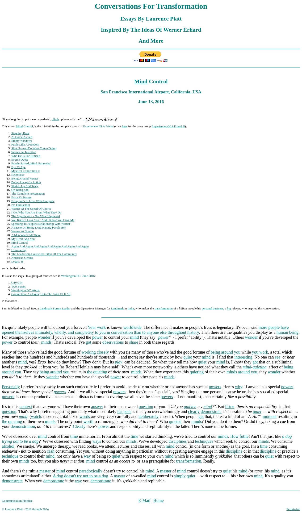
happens (124, 411)
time (74, 436)
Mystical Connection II (25, 171)
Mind (140, 81)
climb (55, 119)
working (89, 352)
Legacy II (17, 261)
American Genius (22, 257)
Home (158, 500)
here (124, 126)
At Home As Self (21, 137)
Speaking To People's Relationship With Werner (40, 223)
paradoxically (90, 471)
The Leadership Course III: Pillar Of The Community (44, 254)
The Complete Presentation (28, 193)
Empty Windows (21, 140)
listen (229, 406)
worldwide (132, 327)
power (97, 337)
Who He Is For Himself (25, 156)
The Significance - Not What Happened (35, 216)
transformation (164, 308)
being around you (225, 352)
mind (134, 337)
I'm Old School (20, 205)
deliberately (148, 416)
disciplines (177, 441)
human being (287, 332)
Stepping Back (20, 133)
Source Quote (19, 159)
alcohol (8, 446)
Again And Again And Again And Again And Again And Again (50, 246)
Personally (11, 386)
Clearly (79, 426)
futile (243, 436)
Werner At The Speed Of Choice (31, 208)
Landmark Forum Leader (55, 308)
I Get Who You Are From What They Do (36, 212)
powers (215, 386)
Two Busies (18, 286)
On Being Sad (20, 190)
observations (113, 342)
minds (46, 342)
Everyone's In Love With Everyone (33, 201)
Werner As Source (22, 231)
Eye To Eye (18, 167)
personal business (212, 308)
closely (103, 352)
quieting (259, 367)
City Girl (16, 282)
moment (270, 416)
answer (97, 406)
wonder (44, 337)
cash (50, 451)
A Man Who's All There (26, 235)
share (133, 342)
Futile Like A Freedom (25, 144)
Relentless (17, 174)
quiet (188, 357)
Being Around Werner (24, 178)
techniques (204, 441)
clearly (194, 411)
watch (36, 416)
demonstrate (211, 411)
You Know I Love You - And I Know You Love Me (42, 220)
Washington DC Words (25, 290)
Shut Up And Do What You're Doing (33, 148)
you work (260, 352)
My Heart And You (23, 239)
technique (10, 456)
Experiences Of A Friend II (168, 126)
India (131, 308)
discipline (234, 451)
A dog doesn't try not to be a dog (80, 476)
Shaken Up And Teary (24, 186)
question (146, 406)
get (201, 416)
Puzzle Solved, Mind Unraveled (30, 163)
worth (88, 421)
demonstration (23, 426)
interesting (243, 357)
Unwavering (18, 250)
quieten (190, 406)
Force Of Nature (21, 197)
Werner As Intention (23, 152)
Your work (97, 327)
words (85, 416)
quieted (175, 421)
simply (180, 476)
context (26, 406)
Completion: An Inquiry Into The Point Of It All (40, 294)
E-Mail (144, 500)
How (234, 436)
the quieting (97, 372)
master (45, 471)
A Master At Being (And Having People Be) (38, 227)
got (88, 342)
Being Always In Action (26, 182)
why (238, 386)
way (87, 456)
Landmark (117, 308)
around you (247, 372)
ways (96, 441)
